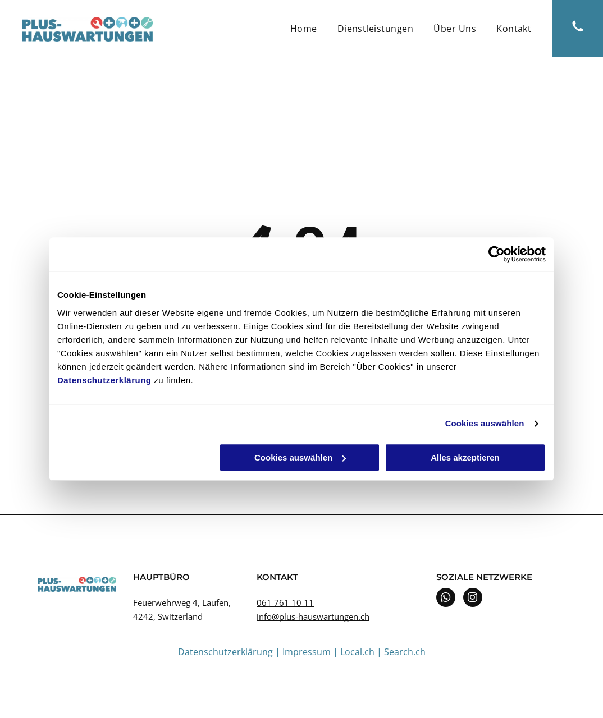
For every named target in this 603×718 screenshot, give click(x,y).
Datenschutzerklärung (104, 380)
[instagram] (472, 599)
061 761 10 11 (285, 602)
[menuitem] (303, 28)
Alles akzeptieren (465, 457)
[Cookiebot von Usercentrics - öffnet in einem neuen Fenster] (496, 254)
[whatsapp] (445, 599)
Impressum (306, 652)
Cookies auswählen (484, 423)
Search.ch (405, 652)
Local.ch (357, 652)
